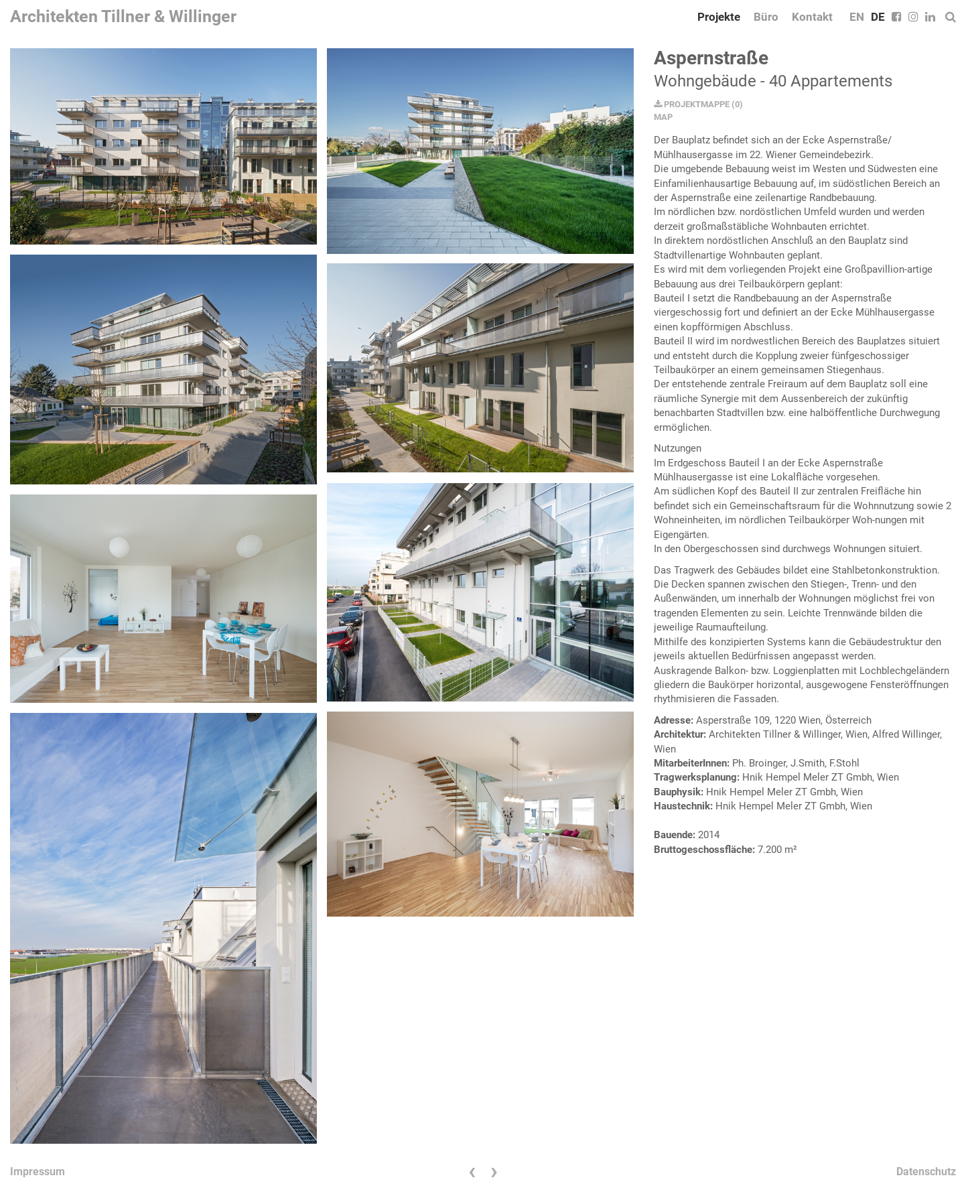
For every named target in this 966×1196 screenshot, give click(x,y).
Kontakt (812, 16)
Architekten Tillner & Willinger (123, 16)
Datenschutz (926, 1171)
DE (878, 16)
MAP (663, 117)
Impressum (37, 1171)
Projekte (718, 16)
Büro (766, 16)
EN (856, 16)
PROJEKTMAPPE (692, 104)
